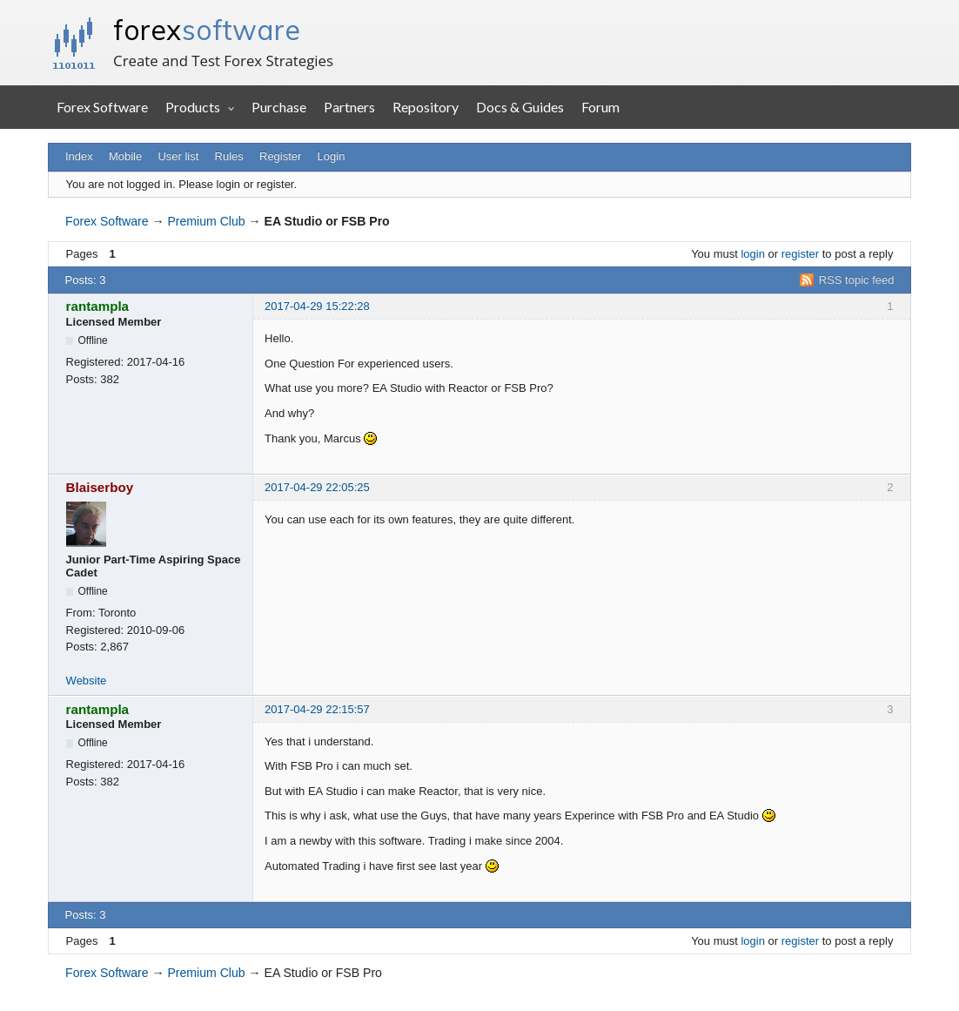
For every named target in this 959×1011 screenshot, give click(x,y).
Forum (600, 106)
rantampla (97, 306)
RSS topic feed (857, 279)
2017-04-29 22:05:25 (317, 487)
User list (178, 156)
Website (86, 680)
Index (79, 156)
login (752, 253)
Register (280, 156)
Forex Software (102, 106)
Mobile (125, 156)
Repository (425, 106)
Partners (349, 106)
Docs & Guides (520, 106)
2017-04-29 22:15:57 (317, 709)
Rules (229, 156)
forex (206, 29)
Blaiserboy (100, 487)
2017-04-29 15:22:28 (317, 306)
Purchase (278, 106)
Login (331, 156)
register (800, 253)
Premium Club (206, 221)
